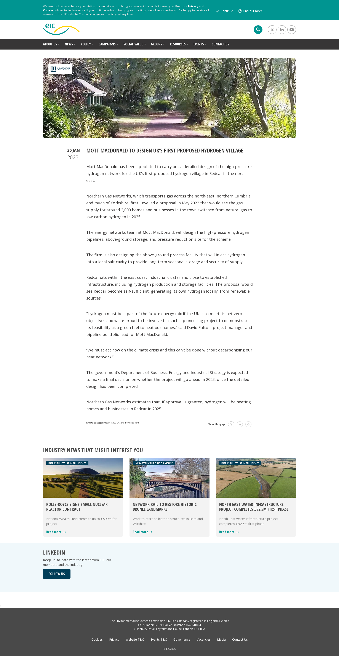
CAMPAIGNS (107, 44)
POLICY (86, 44)
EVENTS (198, 44)
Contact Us (240, 639)
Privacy (193, 6)
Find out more (253, 11)
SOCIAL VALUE (133, 44)
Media (221, 639)
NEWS (69, 44)
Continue (227, 11)
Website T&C (135, 639)
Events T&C (158, 639)
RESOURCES (178, 44)
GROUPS (156, 44)
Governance (181, 639)
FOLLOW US (57, 573)
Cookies (97, 639)
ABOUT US (50, 44)
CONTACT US (220, 44)
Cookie (48, 10)
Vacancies (204, 639)
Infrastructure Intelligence (123, 422)
